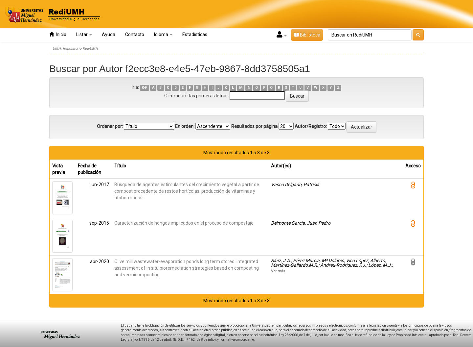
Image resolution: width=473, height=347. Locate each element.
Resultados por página (254, 126)
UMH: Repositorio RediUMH (75, 48)
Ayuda (108, 34)
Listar (84, 34)
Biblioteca (307, 34)
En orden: (184, 126)
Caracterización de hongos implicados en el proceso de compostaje (184, 223)
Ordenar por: (110, 126)
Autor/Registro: (311, 126)
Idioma (163, 34)
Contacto (134, 34)
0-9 (144, 88)
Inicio (57, 34)
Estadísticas (194, 34)
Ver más (278, 271)
